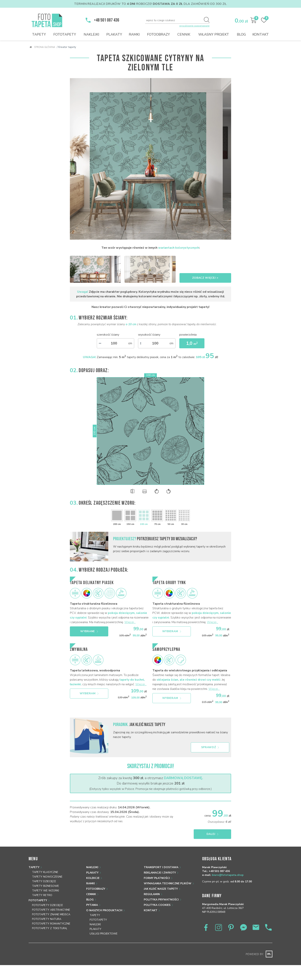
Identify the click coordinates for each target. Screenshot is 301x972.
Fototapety (64, 34)
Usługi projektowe (103, 933)
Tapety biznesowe (45, 886)
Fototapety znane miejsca (51, 914)
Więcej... (130, 622)
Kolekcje (92, 878)
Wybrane (89, 631)
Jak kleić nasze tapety (161, 889)
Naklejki (91, 34)
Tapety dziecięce (44, 881)
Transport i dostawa (161, 867)
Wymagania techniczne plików (167, 883)
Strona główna (42, 47)
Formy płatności (157, 878)
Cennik (183, 34)
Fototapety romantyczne (51, 923)
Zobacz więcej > (205, 278)
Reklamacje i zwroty (160, 872)
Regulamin (152, 894)
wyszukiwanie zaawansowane (194, 25)
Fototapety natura (46, 919)
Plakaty (114, 34)
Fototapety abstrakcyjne (51, 910)
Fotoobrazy (158, 34)
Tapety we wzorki (45, 890)
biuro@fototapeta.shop (228, 875)
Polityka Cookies (157, 905)
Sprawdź (210, 747)
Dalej (212, 834)
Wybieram (171, 631)
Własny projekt (213, 34)
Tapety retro (42, 895)
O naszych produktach (104, 910)
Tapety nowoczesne (47, 877)
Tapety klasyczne (45, 872)
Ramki (134, 34)
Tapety (39, 34)
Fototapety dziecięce (47, 905)
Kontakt (260, 34)
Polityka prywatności (161, 899)
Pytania (92, 905)
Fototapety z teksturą (49, 928)
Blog (241, 34)
